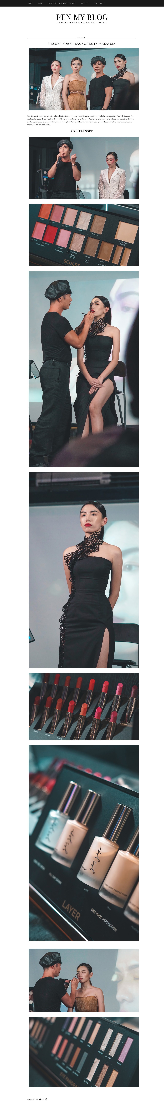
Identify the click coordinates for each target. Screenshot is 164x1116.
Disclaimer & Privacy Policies (62, 3)
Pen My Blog (82, 17)
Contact (85, 3)
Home (30, 3)
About (40, 3)
